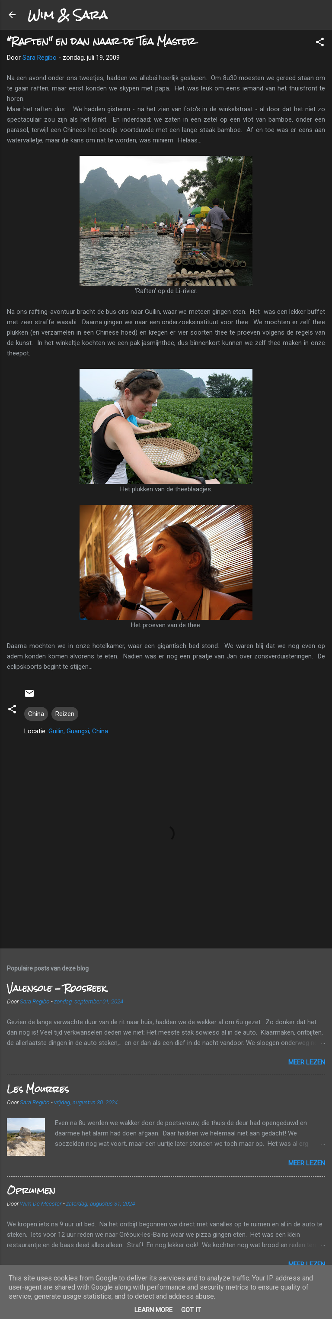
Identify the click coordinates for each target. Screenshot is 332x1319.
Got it (191, 1310)
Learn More (153, 1310)
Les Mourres (38, 1089)
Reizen (64, 714)
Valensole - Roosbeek (56, 988)
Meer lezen (306, 1062)
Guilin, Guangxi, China (78, 731)
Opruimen (31, 1190)
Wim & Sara (67, 15)
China (36, 714)
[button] (320, 43)
